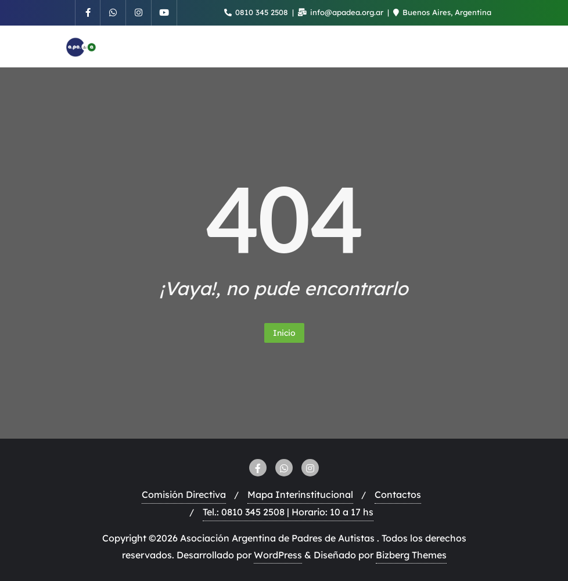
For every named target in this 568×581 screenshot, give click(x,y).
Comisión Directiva (184, 494)
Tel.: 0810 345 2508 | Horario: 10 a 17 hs (288, 512)
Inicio (284, 333)
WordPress (278, 555)
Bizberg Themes (411, 555)
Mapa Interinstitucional (300, 494)
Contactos (398, 494)
